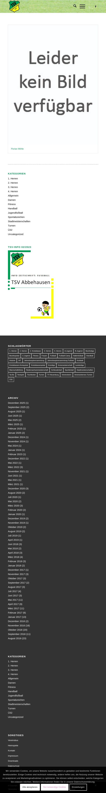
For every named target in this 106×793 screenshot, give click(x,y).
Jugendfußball (15, 212)
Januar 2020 (14, 514)
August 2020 (14, 492)
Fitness (12, 204)
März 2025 (13, 424)
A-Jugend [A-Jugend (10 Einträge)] (68, 351)
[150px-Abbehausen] (44, 6)
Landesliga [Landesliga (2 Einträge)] (79, 365)
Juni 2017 (13, 595)
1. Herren (13, 178)
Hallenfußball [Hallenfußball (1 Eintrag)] (78, 356)
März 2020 (13, 505)
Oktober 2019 (15, 527)
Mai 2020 (13, 501)
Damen (12, 200)
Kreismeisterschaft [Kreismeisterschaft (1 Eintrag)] (65, 365)
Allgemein (13, 195)
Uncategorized (15, 234)
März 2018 (13, 557)
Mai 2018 (13, 548)
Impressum (13, 756)
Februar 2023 (15, 454)
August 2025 (14, 411)
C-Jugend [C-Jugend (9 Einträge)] (26, 356)
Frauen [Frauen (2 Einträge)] (44, 356)
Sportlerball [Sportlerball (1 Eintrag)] (69, 370)
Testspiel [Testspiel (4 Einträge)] (20, 375)
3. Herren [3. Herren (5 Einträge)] (47, 351)
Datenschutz (13, 766)
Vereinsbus (13, 740)
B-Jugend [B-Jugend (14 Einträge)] (78, 351)
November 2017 (16, 574)
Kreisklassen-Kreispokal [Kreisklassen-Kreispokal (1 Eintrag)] (18, 365)
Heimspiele (13, 745)
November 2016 (16, 625)
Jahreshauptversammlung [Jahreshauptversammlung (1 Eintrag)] (34, 360)
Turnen (11, 225)
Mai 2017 (13, 599)
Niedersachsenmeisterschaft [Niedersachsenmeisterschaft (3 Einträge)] (37, 370)
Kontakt (11, 750)
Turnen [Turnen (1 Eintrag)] (41, 375)
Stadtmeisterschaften (19, 221)
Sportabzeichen (16, 217)
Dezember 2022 (16, 458)
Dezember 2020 (16, 488)
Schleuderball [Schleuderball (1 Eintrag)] (56, 370)
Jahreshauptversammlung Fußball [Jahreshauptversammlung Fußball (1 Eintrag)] (60, 360)
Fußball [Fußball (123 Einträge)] (53, 356)
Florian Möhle (17, 149)
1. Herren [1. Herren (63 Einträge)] (13, 351)
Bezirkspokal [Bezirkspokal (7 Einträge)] (14, 356)
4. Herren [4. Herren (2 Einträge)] (58, 351)
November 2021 (16, 471)
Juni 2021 (13, 475)
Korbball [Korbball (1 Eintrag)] (80, 360)
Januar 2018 (14, 565)
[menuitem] (73, 6)
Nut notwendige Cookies (54, 787)
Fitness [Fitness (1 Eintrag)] (35, 356)
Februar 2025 (15, 428)
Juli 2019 (12, 535)
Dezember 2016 (16, 621)
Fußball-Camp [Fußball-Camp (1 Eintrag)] (64, 356)
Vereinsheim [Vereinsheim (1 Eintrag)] (66, 375)
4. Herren (13, 191)
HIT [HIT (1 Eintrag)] (19, 360)
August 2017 (14, 587)
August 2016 (14, 638)
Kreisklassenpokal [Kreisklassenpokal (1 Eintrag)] (38, 365)
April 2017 (13, 604)
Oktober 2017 (15, 578)
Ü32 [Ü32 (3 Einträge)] (11, 379)
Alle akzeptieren (30, 787)
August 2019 (14, 531)
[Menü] (80, 6)
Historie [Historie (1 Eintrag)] (12, 360)
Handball (12, 208)
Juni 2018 (13, 544)
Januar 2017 (14, 617)
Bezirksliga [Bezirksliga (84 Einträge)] (89, 351)
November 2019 (16, 522)
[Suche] (73, 6)
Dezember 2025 (16, 402)
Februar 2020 (15, 510)
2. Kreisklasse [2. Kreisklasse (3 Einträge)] (35, 351)
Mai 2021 (13, 480)
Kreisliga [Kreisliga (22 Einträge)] (51, 365)
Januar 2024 (14, 450)
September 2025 (17, 407)
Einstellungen (78, 787)
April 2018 (13, 552)
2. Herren (13, 182)
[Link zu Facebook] (95, 6)
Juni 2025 (13, 415)
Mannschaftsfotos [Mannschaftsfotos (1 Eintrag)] (16, 370)
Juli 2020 (12, 497)
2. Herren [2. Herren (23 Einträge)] (23, 351)
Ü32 (10, 229)
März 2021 (13, 484)
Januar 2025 (14, 432)
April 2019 (13, 539)
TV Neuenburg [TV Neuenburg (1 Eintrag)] (53, 375)
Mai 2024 (13, 445)
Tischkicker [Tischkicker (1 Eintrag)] (31, 375)
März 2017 (13, 608)
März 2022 (13, 467)
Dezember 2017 (16, 569)
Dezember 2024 (16, 437)
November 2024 (16, 441)
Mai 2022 (13, 462)
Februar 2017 (15, 612)
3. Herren (13, 187)
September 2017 (17, 582)
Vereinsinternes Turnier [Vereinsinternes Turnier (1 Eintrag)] (83, 375)
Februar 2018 (15, 561)
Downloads (13, 761)
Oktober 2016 (15, 629)
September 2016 (17, 634)
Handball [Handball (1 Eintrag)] (89, 356)
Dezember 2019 (16, 518)
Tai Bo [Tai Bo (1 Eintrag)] (11, 375)
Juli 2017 (12, 591)
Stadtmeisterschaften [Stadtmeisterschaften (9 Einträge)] (85, 370)
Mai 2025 (13, 420)
